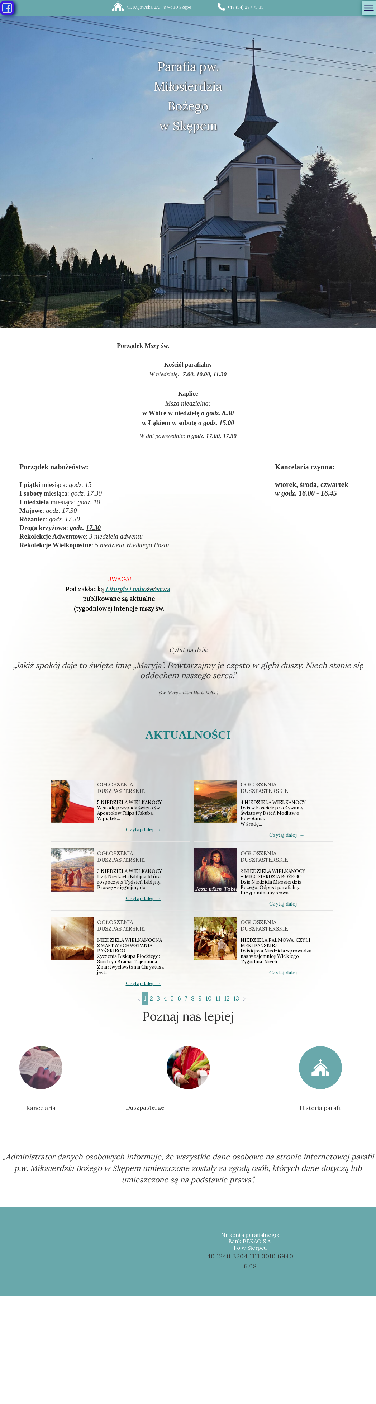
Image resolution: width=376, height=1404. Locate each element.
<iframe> (188, 1350)
